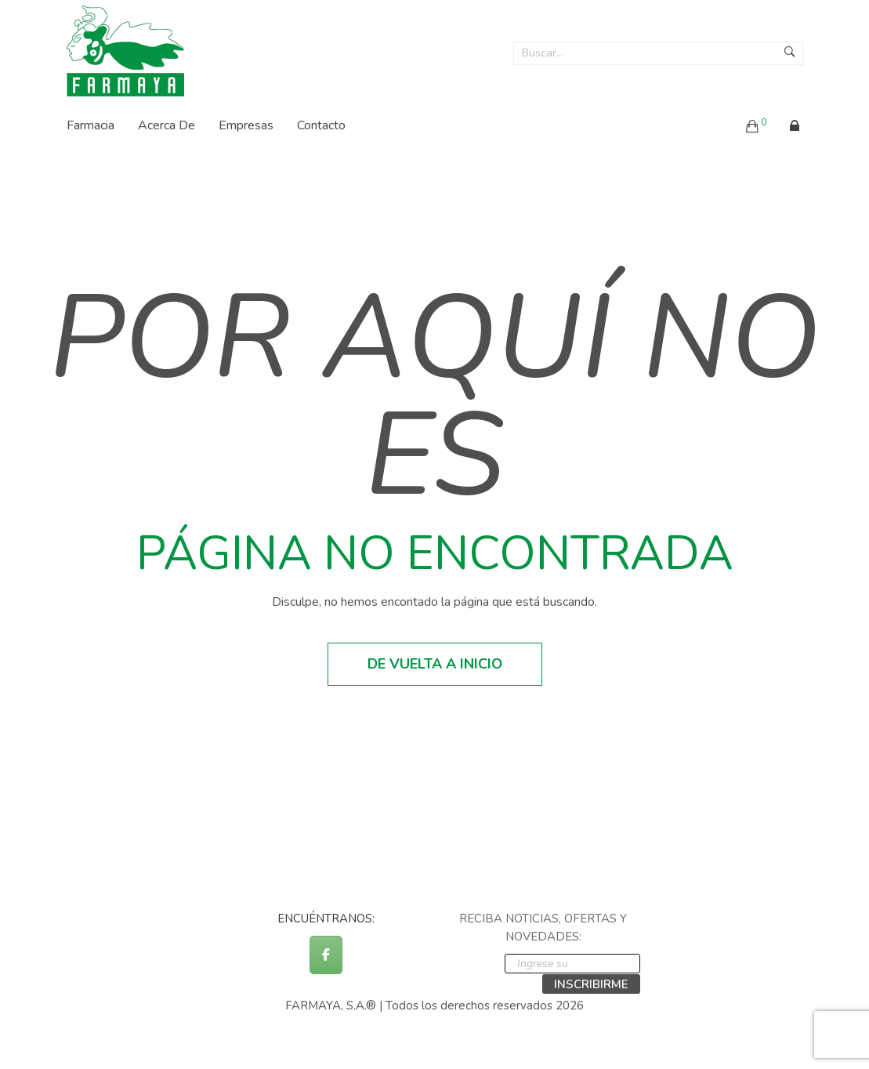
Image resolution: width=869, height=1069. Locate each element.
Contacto (321, 125)
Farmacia (90, 125)
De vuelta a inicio (435, 663)
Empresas (246, 125)
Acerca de (166, 125)
